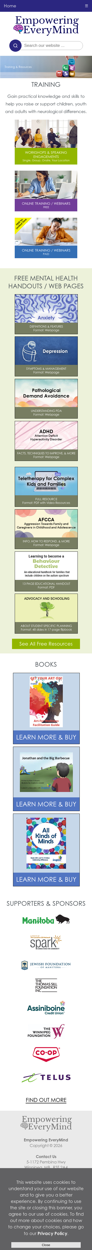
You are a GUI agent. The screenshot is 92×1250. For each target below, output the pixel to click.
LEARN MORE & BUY (46, 737)
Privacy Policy (52, 1233)
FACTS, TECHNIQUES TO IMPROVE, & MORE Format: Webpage (46, 455)
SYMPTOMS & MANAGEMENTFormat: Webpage (46, 370)
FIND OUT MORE (46, 1100)
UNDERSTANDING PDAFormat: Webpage (46, 412)
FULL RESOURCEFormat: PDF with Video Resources (46, 501)
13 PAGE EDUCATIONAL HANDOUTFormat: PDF (46, 585)
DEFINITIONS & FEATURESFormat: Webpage (46, 328)
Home (10, 5)
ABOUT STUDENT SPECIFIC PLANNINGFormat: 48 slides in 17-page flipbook (46, 627)
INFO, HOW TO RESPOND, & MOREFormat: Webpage (46, 543)
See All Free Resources (46, 644)
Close (46, 1245)
